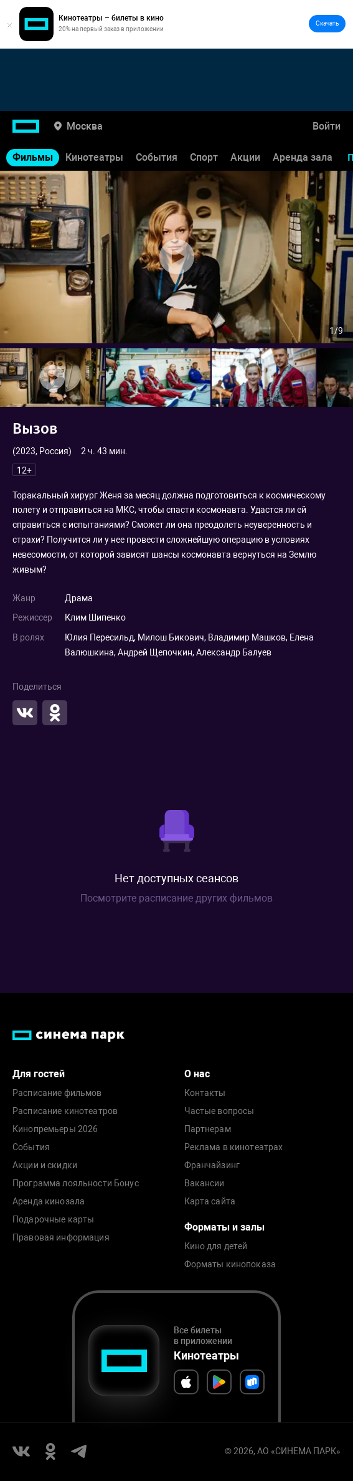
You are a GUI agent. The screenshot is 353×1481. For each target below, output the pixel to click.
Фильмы (32, 157)
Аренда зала (302, 157)
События (156, 157)
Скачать (327, 23)
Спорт (204, 157)
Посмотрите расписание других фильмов (176, 898)
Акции (245, 157)
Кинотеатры (94, 157)
